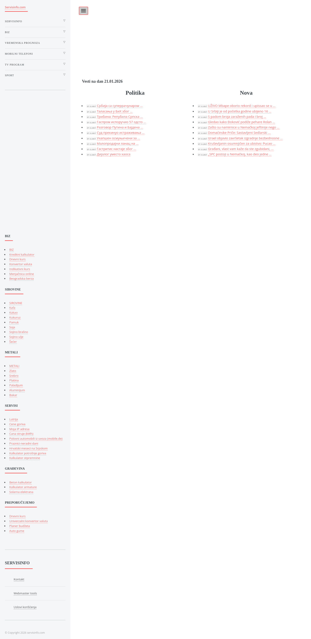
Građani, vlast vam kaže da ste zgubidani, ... (241, 148)
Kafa (12, 308)
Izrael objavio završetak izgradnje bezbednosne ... (245, 138)
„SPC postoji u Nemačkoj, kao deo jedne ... (239, 154)
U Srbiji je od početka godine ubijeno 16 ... (239, 111)
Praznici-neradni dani (23, 443)
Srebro (13, 376)
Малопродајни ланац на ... (118, 143)
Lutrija (13, 419)
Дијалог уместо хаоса (113, 154)
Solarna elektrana (21, 492)
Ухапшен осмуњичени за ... (118, 138)
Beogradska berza (21, 278)
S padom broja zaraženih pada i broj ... (237, 116)
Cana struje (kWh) (21, 434)
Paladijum (16, 385)
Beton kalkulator (20, 482)
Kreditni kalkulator (21, 254)
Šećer (13, 342)
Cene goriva (17, 424)
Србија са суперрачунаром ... (120, 105)
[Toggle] (81, 9)
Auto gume (16, 531)
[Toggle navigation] (83, 11)
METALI (14, 366)
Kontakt (19, 579)
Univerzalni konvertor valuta (28, 521)
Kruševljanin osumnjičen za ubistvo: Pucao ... (241, 143)
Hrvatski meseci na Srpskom (28, 448)
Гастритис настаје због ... (116, 148)
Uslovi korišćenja (25, 607)
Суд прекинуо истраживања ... (121, 132)
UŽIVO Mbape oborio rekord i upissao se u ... (241, 105)
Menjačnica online (21, 274)
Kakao (13, 312)
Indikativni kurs (19, 269)
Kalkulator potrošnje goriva (27, 453)
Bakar (13, 395)
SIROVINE (15, 303)
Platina (14, 380)
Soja (12, 327)
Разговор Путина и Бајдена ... (120, 127)
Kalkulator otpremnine (24, 458)
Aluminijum (17, 390)
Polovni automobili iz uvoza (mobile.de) (36, 439)
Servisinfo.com (15, 7)
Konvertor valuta (20, 264)
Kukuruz (15, 317)
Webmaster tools (25, 593)
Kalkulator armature (23, 487)
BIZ (11, 250)
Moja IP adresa (19, 429)
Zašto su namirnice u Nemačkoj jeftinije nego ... (243, 127)
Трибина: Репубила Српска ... (120, 116)
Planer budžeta (19, 526)
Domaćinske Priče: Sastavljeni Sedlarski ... (239, 132)
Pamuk (14, 322)
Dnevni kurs (17, 259)
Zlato (12, 371)
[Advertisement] (190, 31)
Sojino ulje (16, 337)
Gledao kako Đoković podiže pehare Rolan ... (241, 122)
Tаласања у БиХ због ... (115, 111)
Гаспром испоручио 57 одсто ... (121, 122)
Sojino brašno (18, 332)
